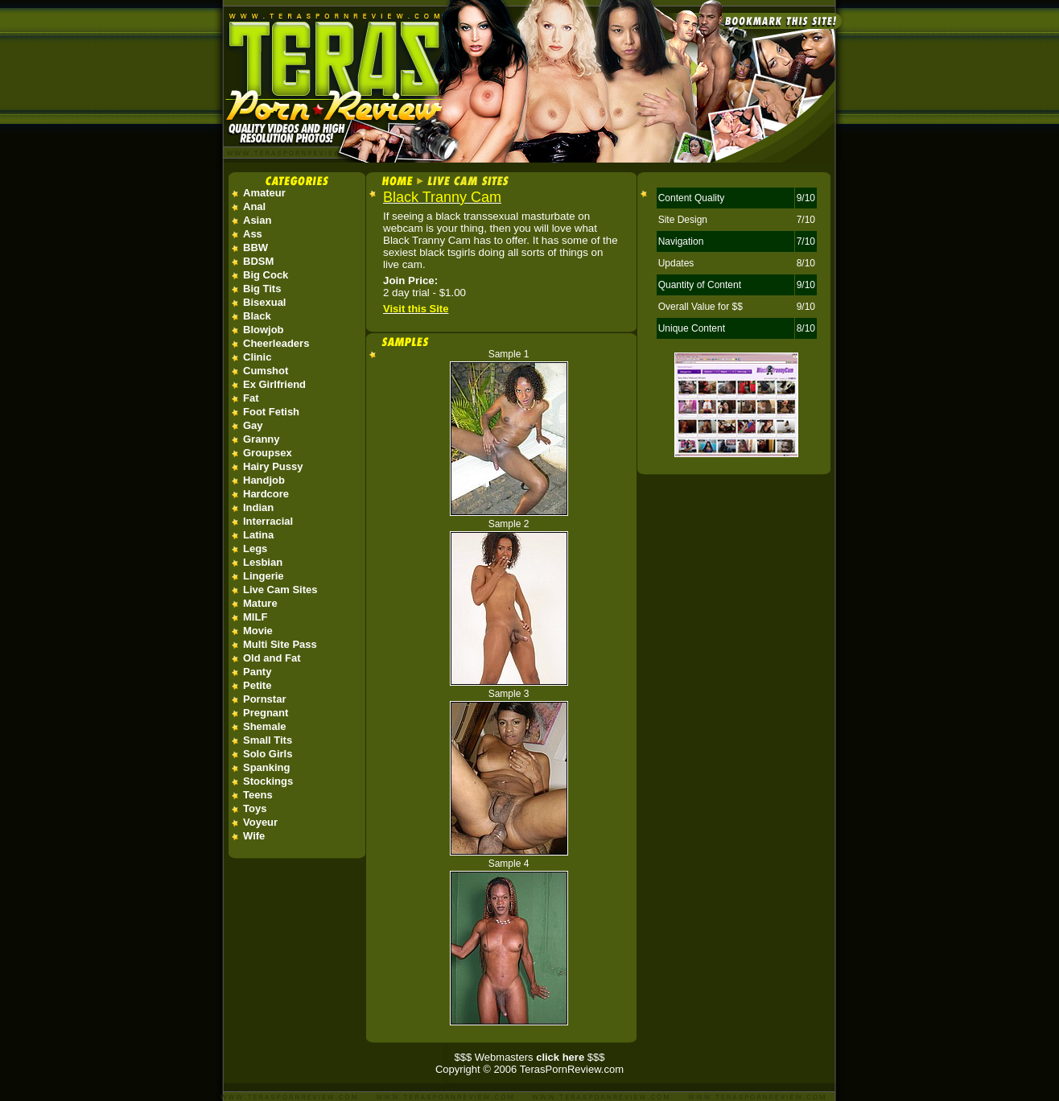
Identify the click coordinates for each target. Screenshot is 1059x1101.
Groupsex (267, 453)
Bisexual (264, 302)
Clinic (257, 357)
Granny (261, 439)
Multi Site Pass (280, 644)
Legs (255, 548)
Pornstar (264, 699)
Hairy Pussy (273, 466)
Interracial (268, 521)
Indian (258, 507)
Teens (258, 795)
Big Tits (262, 288)
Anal (254, 206)
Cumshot (265, 371)
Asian (257, 220)
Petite (257, 685)
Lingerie (263, 576)
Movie (258, 631)
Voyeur (260, 822)
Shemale (264, 726)
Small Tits (267, 740)
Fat (251, 398)
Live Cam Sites (280, 589)
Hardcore (266, 494)
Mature (260, 603)
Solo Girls (267, 754)
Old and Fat (272, 658)
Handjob (264, 480)
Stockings (268, 781)
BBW (255, 247)
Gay (253, 425)
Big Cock (265, 275)
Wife (254, 836)
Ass (252, 234)
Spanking (267, 767)
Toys (254, 808)
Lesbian (262, 562)
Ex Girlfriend (274, 384)
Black (257, 316)
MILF (255, 617)
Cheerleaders (276, 343)
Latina (258, 535)
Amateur (264, 193)
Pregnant (265, 713)
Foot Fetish (271, 412)
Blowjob (263, 330)
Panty (257, 672)
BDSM (258, 261)
